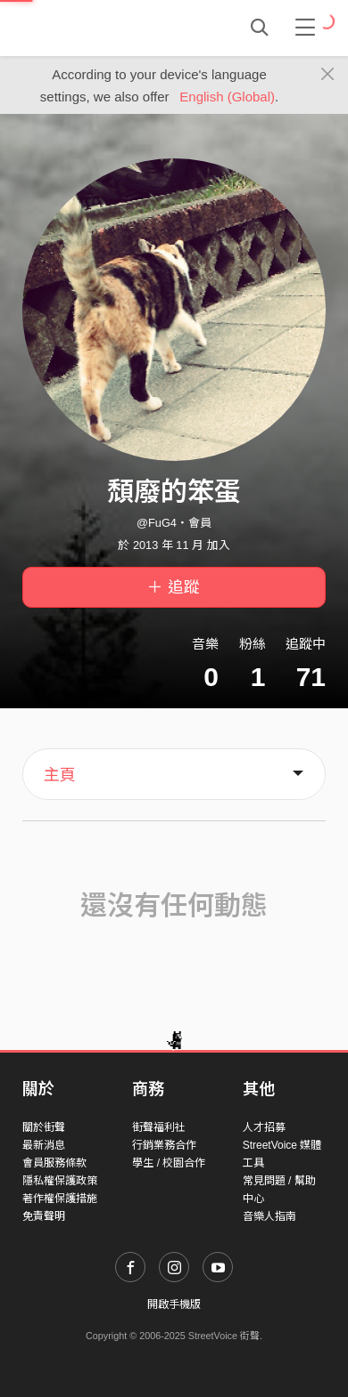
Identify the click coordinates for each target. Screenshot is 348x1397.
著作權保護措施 (59, 1198)
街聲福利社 (159, 1127)
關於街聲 (43, 1127)
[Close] (328, 74)
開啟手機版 (174, 1304)
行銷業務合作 (164, 1145)
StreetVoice (96, 27)
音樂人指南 (269, 1216)
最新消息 (43, 1145)
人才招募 (264, 1127)
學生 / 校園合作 (168, 1163)
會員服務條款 (54, 1163)
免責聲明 (43, 1216)
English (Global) (227, 96)
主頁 (60, 775)
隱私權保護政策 (59, 1181)
